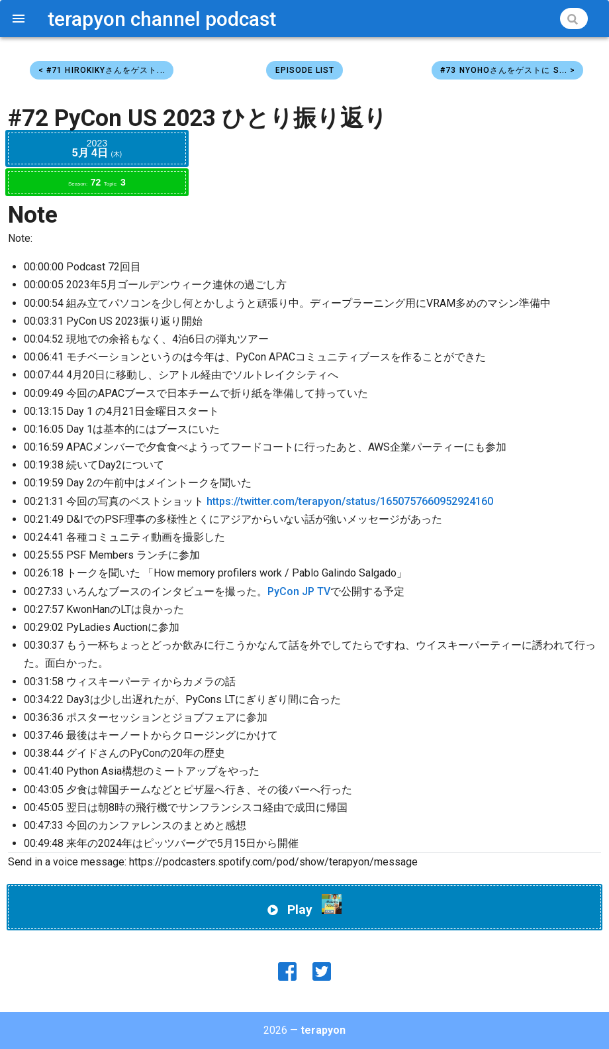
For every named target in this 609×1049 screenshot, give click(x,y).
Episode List (305, 70)
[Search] (574, 18)
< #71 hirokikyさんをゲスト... (101, 70)
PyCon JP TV (298, 591)
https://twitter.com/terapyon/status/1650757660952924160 (350, 501)
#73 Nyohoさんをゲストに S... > (507, 70)
